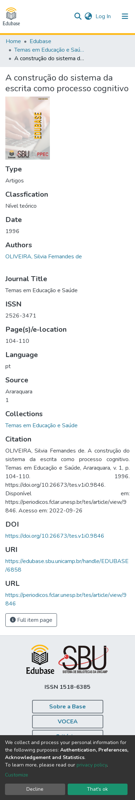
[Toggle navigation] (125, 16)
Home (13, 41)
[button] (88, 16)
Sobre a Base (67, 707)
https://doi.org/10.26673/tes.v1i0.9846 (54, 536)
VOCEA (68, 722)
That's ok (97, 789)
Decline (34, 789)
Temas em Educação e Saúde (49, 50)
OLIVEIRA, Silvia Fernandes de (43, 256)
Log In (103, 16)
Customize (16, 774)
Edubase (40, 41)
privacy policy (92, 765)
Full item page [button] (31, 620)
